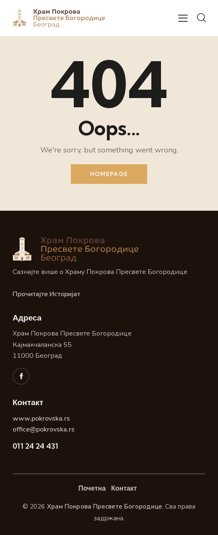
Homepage (109, 174)
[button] (183, 18)
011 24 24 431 (35, 446)
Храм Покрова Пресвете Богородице (104, 506)
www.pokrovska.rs (41, 418)
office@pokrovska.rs (44, 429)
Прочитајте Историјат (46, 294)
